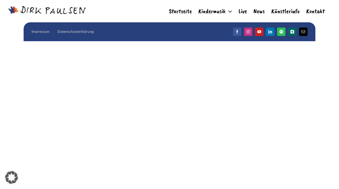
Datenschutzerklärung (75, 31)
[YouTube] (259, 32)
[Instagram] (248, 32)
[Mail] (303, 32)
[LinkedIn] (270, 32)
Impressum (40, 31)
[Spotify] (281, 32)
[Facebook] (237, 32)
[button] (11, 177)
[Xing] (292, 32)
